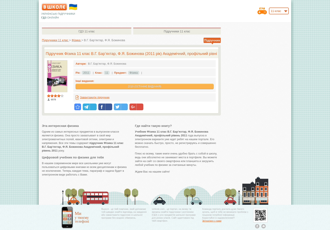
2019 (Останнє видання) (144, 86)
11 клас (87, 31)
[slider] (55, 95)
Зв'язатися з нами (211, 220)
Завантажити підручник (94, 97)
